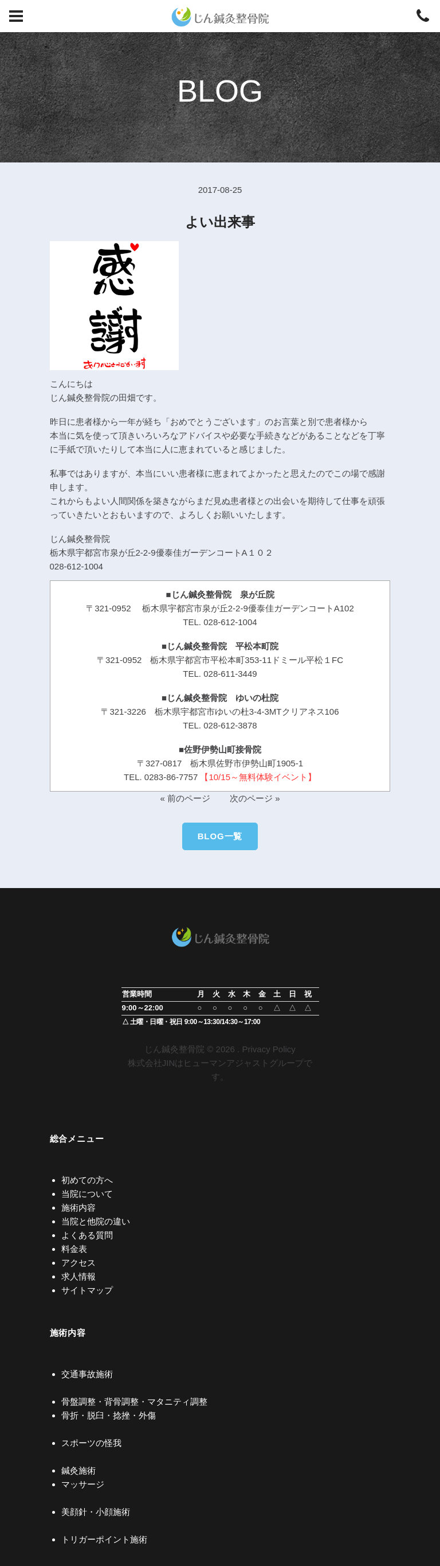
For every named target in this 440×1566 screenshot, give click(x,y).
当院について (87, 1194)
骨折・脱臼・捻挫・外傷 (108, 1415)
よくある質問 (87, 1235)
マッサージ (82, 1484)
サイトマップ (87, 1290)
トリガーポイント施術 (104, 1539)
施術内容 (78, 1207)
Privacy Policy (268, 1049)
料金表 (74, 1249)
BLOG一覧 (220, 836)
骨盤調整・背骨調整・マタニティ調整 (134, 1401)
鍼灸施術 (78, 1470)
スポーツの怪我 (91, 1443)
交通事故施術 (87, 1374)
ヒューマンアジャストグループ (243, 1063)
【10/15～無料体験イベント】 (258, 777)
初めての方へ (87, 1180)
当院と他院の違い (95, 1221)
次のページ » (255, 798)
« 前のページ (185, 798)
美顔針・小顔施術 (95, 1512)
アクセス (78, 1262)
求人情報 (78, 1276)
